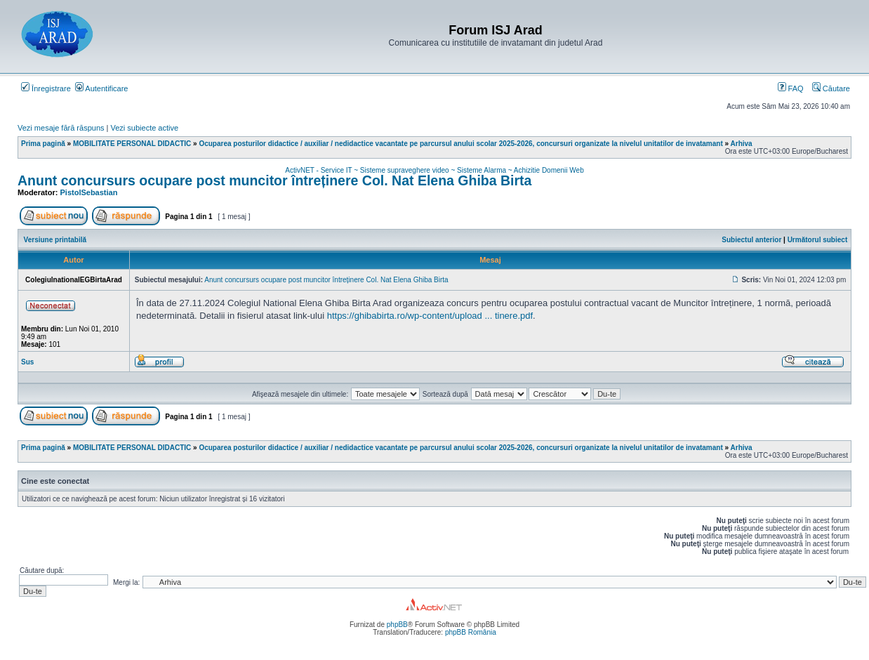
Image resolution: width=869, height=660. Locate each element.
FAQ (791, 88)
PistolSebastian (89, 192)
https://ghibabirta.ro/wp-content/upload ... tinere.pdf (430, 315)
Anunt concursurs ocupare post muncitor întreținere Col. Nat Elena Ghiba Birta (274, 180)
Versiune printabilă (55, 240)
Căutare (831, 88)
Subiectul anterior (751, 240)
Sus (27, 362)
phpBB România (470, 632)
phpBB (397, 624)
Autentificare (101, 88)
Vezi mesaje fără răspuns (61, 128)
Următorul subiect (818, 240)
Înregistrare (46, 88)
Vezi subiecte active (145, 128)
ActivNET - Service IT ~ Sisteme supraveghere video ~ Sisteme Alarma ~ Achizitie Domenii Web (434, 170)
